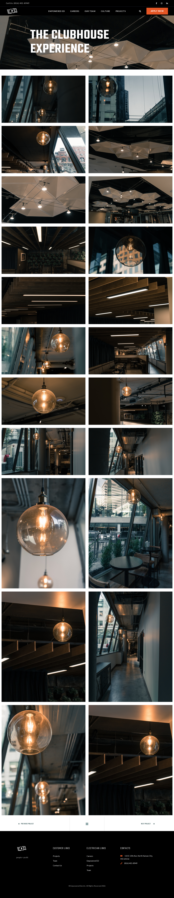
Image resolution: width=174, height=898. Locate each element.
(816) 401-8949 (130, 863)
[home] (12, 11)
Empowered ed (56, 11)
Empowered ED (93, 861)
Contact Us (57, 865)
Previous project (26, 823)
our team (90, 11)
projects (121, 11)
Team (55, 861)
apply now (157, 11)
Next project (148, 823)
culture (105, 11)
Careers (74, 11)
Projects (56, 856)
